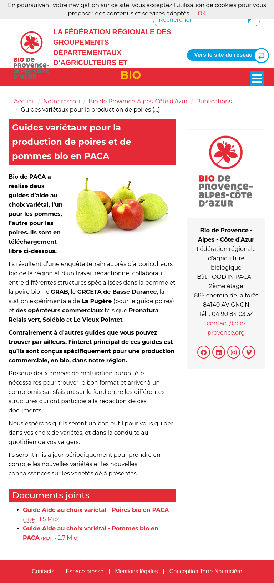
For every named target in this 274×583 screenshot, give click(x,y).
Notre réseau (61, 101)
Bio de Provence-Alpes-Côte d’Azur (138, 101)
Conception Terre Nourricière (205, 571)
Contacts (43, 571)
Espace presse (84, 571)
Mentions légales (136, 571)
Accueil (24, 101)
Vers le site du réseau (228, 55)
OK (202, 13)
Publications (214, 101)
